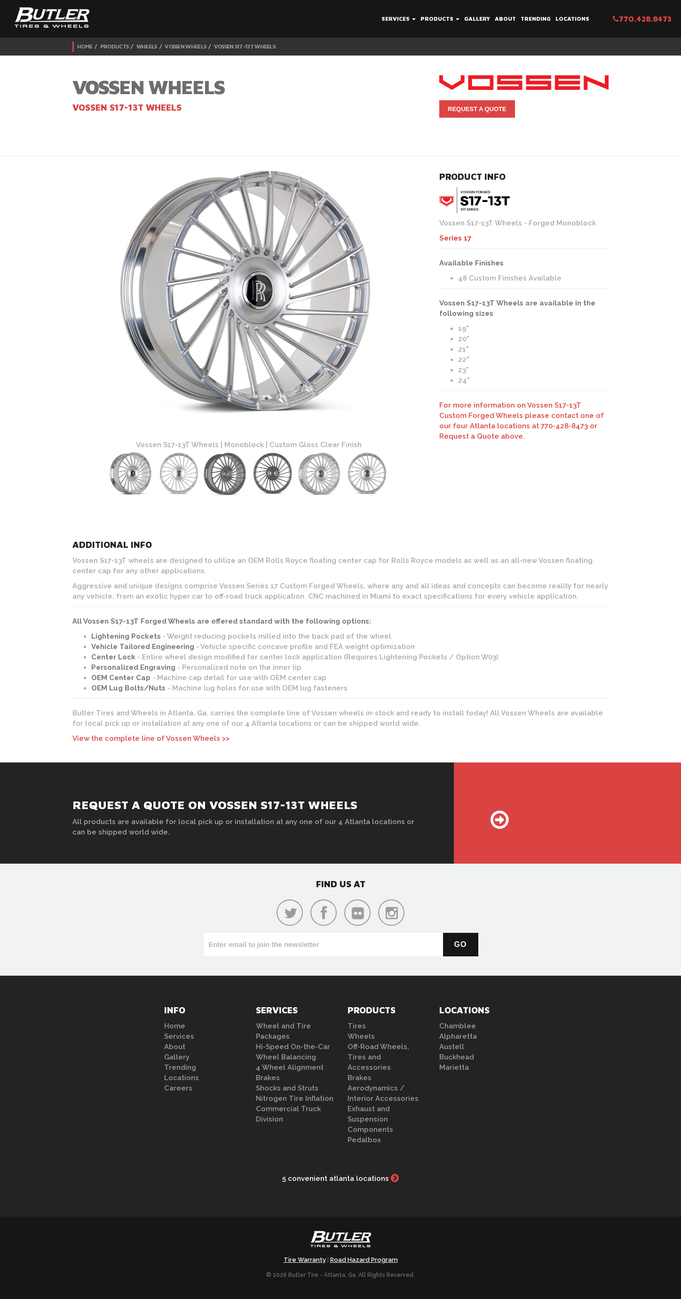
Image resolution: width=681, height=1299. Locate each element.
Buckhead (456, 1057)
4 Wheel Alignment (290, 1067)
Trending (536, 18)
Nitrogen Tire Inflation (294, 1098)
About (505, 18)
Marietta (454, 1067)
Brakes (268, 1078)
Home (84, 46)
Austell (451, 1046)
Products (439, 18)
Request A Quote (477, 108)
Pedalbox (364, 1140)
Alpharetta (458, 1036)
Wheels (146, 46)
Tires (357, 1026)
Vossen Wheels (185, 46)
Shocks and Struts (287, 1088)
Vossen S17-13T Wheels (244, 46)
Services (398, 18)
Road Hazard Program (364, 1259)
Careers (178, 1088)
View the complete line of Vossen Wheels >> (151, 738)
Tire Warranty (305, 1259)
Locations (572, 18)
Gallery (477, 18)
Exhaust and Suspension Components (370, 1119)
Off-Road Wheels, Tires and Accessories (378, 1057)
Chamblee (457, 1026)
